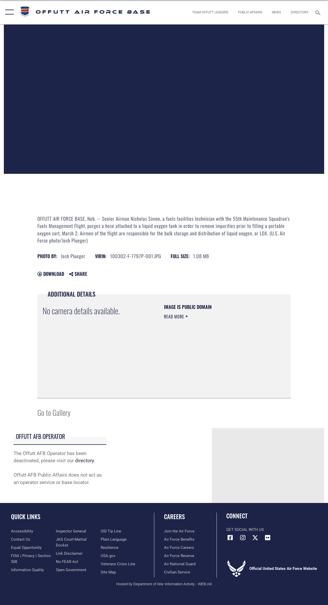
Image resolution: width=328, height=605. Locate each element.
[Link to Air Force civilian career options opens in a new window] (177, 572)
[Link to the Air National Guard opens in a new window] (180, 564)
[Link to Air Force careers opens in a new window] (179, 547)
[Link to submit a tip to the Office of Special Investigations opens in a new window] (111, 531)
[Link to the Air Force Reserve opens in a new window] (179, 555)
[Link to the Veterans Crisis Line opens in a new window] (118, 564)
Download (50, 273)
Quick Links (25, 516)
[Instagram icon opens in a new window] (243, 537)
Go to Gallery (53, 412)
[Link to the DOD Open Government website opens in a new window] (71, 570)
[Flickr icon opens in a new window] (268, 537)
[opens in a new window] (299, 12)
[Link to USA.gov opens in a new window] (108, 555)
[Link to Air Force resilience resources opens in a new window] (109, 547)
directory (84, 460)
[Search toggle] (318, 12)
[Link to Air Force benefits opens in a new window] (179, 539)
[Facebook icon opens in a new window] (230, 537)
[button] (8, 12)
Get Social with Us (245, 529)
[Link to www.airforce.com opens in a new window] (179, 531)
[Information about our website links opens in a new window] (69, 553)
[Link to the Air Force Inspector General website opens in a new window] (71, 531)
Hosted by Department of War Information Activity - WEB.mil (164, 584)
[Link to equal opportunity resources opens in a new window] (26, 547)
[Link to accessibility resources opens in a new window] (22, 531)
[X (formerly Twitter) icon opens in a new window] (255, 537)
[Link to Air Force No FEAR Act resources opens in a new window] (67, 561)
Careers (174, 516)
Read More (175, 317)
